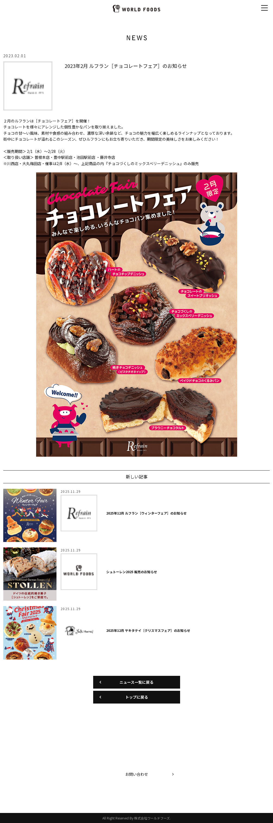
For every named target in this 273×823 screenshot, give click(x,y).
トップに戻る (136, 697)
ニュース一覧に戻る (136, 682)
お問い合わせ (136, 774)
